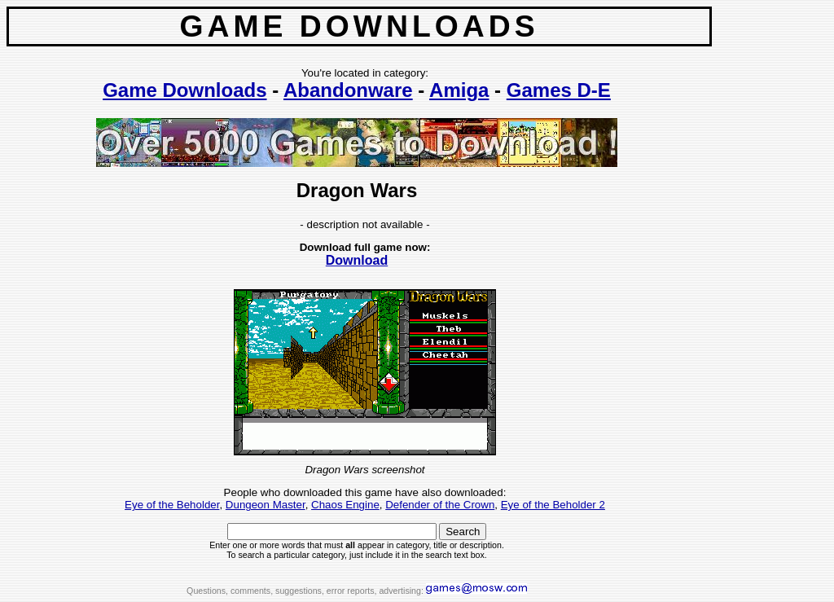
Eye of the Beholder (172, 505)
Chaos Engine (345, 505)
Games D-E (559, 90)
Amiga (459, 90)
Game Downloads (184, 90)
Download (357, 260)
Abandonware (348, 90)
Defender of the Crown (439, 505)
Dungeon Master (265, 505)
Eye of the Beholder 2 (553, 505)
